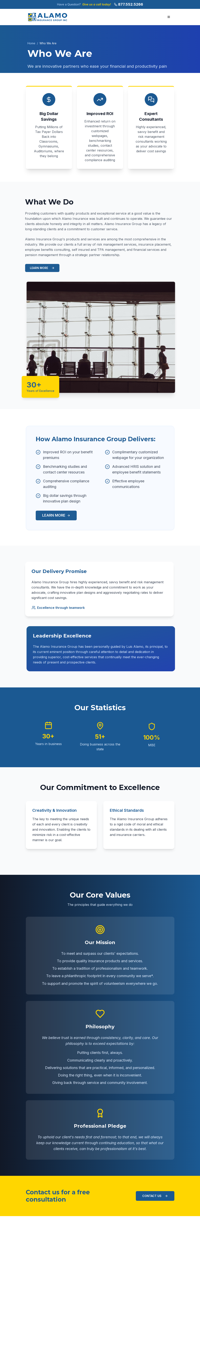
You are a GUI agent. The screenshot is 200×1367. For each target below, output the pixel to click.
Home (31, 43)
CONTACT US (155, 1196)
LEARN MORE (40, 268)
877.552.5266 (130, 4)
